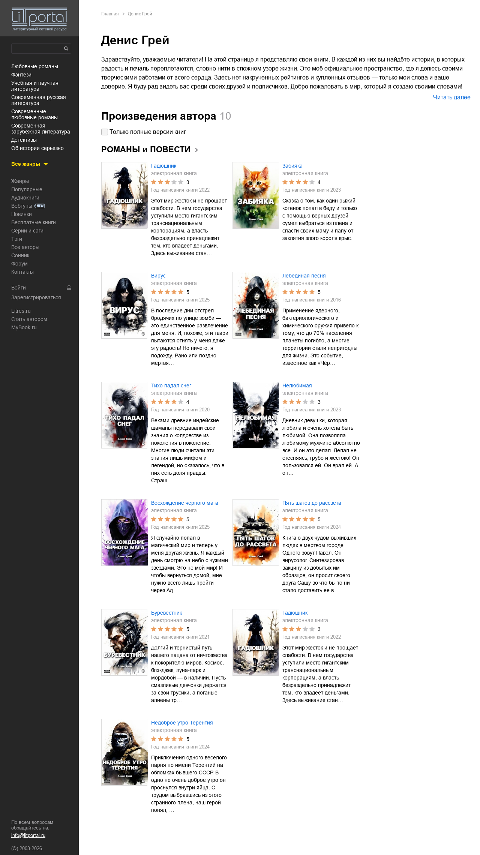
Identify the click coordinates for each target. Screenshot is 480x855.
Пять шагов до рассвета (311, 503)
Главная (110, 13)
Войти (18, 288)
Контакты (22, 272)
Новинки (21, 214)
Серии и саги (27, 231)
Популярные (26, 189)
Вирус (158, 276)
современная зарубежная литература (40, 129)
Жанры (20, 181)
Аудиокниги (25, 198)
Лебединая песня (304, 276)
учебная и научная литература (34, 86)
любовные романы (34, 66)
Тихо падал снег (171, 385)
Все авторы (25, 247)
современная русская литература (38, 100)
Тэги (16, 239)
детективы (24, 140)
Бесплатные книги (33, 222)
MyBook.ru (24, 327)
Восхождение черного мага (184, 503)
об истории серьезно (37, 148)
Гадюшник (163, 166)
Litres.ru (21, 311)
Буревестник (166, 613)
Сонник (20, 255)
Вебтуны (21, 206)
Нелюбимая (297, 385)
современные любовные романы (34, 114)
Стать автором (29, 319)
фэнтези (21, 75)
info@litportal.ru (28, 835)
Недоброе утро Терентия (182, 723)
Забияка (292, 166)
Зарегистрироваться (36, 297)
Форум (19, 264)
